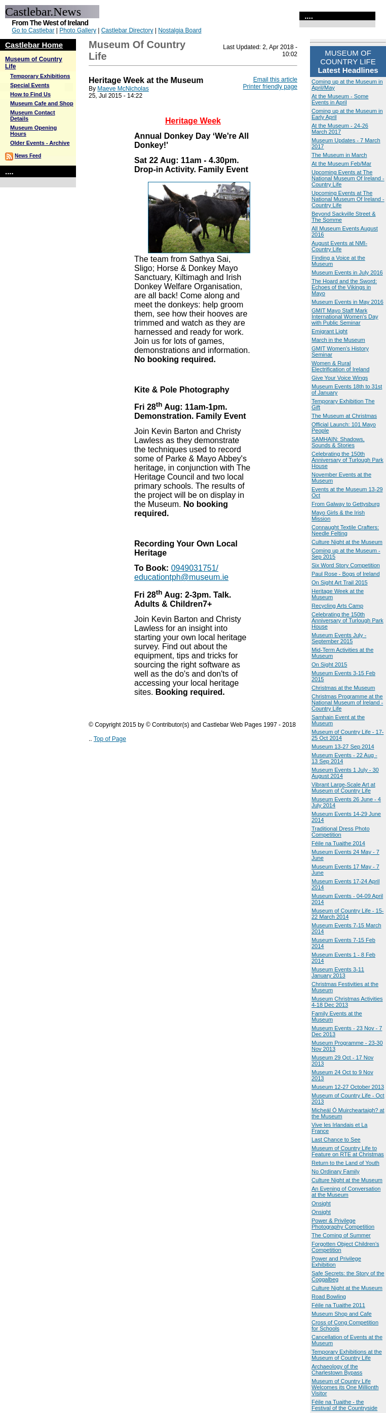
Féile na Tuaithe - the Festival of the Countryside (344, 1405)
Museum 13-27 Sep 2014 (343, 746)
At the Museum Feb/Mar (341, 164)
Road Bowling (329, 1296)
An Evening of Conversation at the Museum (346, 1192)
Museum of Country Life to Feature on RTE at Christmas (348, 1151)
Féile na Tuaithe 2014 (338, 843)
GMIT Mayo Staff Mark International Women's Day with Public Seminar (345, 316)
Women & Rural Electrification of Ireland (340, 366)
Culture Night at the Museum (347, 542)
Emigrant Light (330, 331)
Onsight (321, 1203)
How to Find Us (30, 94)
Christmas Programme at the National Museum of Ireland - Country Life (347, 702)
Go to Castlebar (33, 30)
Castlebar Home (34, 45)
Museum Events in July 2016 (347, 272)
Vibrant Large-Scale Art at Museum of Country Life (343, 787)
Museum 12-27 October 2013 (348, 1087)
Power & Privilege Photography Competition (343, 1224)
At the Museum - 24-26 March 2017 (340, 129)
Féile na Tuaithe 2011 (338, 1305)
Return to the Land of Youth (345, 1163)
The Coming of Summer (341, 1235)
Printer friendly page (270, 86)
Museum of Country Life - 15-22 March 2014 (347, 914)
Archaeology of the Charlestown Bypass (337, 1369)
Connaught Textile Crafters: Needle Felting (345, 530)
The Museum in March (339, 155)
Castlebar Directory (127, 30)
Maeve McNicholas (122, 88)
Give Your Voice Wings (340, 378)
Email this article (275, 79)
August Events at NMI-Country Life (339, 246)
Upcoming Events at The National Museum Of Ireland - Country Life (348, 178)
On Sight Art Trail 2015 (340, 582)
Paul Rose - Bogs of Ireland (346, 574)
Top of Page (110, 738)
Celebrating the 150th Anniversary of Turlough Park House (347, 460)
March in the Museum (338, 340)
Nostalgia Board (179, 30)
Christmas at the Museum (343, 688)
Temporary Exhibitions (40, 76)
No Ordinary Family (336, 1171)
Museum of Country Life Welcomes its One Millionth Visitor (345, 1387)
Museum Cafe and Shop (41, 103)
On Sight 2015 (329, 664)
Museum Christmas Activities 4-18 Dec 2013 (347, 1002)
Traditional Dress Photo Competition (341, 832)
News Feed (28, 156)
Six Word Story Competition (346, 565)
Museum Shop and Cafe (342, 1314)
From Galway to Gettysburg (346, 504)
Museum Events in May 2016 (347, 302)
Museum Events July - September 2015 (339, 638)
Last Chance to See (336, 1139)
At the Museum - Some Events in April (340, 99)
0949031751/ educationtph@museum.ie (181, 572)
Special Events (30, 85)
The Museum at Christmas (344, 416)
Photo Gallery (77, 30)
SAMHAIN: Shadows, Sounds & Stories (338, 442)
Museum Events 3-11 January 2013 (338, 972)
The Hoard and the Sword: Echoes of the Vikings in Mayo (344, 287)
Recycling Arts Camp (337, 606)
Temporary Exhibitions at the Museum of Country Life (347, 1355)
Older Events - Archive (40, 143)
